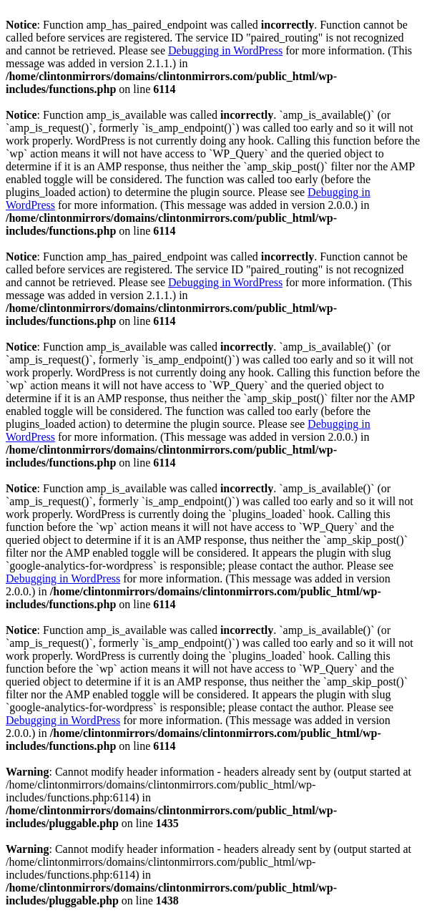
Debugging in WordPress (225, 50)
